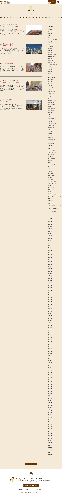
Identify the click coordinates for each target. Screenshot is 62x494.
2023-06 (50, 242)
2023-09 (50, 238)
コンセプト (34, 489)
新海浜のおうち (51, 108)
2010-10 (50, 426)
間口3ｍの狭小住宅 (52, 39)
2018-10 (50, 297)
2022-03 (50, 252)
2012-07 (50, 390)
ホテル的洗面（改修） (53, 152)
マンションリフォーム (53, 150)
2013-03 (50, 377)
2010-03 (50, 438)
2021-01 (50, 266)
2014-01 (50, 363)
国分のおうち (51, 125)
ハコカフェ (50, 156)
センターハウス (51, 160)
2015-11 (50, 334)
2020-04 (50, 280)
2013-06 (50, 372)
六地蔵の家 (50, 137)
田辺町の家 (50, 79)
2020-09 (50, 273)
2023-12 (50, 235)
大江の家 (50, 171)
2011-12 (50, 402)
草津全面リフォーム (53, 64)
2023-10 (50, 236)
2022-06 (50, 249)
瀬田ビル (50, 177)
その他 (49, 168)
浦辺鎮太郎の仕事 (52, 91)
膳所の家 (50, 71)
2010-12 (50, 423)
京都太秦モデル (51, 143)
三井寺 (49, 148)
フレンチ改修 (51, 154)
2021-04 (50, 263)
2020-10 (50, 271)
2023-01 (50, 243)
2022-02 (50, 254)
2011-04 (50, 416)
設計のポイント (51, 58)
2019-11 (50, 283)
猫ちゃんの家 (51, 173)
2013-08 (50, 370)
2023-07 (50, 240)
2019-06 (50, 289)
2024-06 (50, 229)
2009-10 (50, 447)
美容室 (49, 73)
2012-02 (50, 398)
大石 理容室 (51, 120)
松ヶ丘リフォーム (52, 185)
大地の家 (50, 121)
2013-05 (50, 374)
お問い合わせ (44, 489)
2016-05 (50, 325)
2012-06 (50, 391)
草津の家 (50, 68)
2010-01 (50, 442)
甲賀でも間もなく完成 (10, 26)
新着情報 (20, 489)
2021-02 (50, 264)
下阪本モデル (51, 147)
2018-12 (50, 296)
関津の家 (50, 37)
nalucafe (50, 170)
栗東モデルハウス (52, 100)
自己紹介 (50, 69)
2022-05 (50, 250)
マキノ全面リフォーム (53, 175)
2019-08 (50, 287)
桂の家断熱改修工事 (53, 194)
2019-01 (50, 294)
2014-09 (50, 351)
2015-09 (50, 337)
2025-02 (50, 221)
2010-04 (50, 437)
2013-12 (50, 365)
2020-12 (50, 268)
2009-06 (50, 454)
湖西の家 (50, 85)
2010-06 (50, 433)
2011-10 (50, 405)
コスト (49, 162)
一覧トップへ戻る (31, 463)
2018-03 (50, 304)
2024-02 (50, 231)
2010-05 (50, 435)
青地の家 (50, 33)
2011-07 (50, 410)
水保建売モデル (51, 93)
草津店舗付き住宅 (52, 62)
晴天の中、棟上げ (9, 45)
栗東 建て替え (51, 104)
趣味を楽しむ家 (51, 56)
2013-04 (50, 376)
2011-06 (50, 412)
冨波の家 (50, 135)
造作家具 (50, 52)
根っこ (49, 98)
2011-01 (50, 421)
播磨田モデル (51, 110)
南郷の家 (50, 131)
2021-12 (50, 257)
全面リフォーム (51, 139)
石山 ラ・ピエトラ (52, 75)
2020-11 (50, 269)
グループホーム (51, 164)
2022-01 (50, 256)
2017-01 (50, 313)
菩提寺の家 (50, 200)
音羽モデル (50, 29)
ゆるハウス (50, 166)
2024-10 (50, 224)
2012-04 (50, 395)
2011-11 (50, 403)
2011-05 (50, 414)
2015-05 (50, 343)
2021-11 (50, 259)
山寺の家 (50, 114)
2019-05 (50, 290)
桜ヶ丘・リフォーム (53, 95)
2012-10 (50, 384)
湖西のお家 (50, 87)
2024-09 (50, 226)
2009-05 (50, 456)
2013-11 (50, 367)
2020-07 (50, 276)
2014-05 (50, 356)
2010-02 (50, 440)
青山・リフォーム (52, 31)
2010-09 (50, 428)
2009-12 (50, 443)
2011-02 (50, 419)
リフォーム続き (8, 63)
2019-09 (50, 285)
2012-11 (50, 383)
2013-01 (50, 379)
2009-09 (50, 449)
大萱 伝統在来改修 (53, 118)
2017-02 (50, 311)
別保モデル (50, 133)
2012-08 (50, 388)
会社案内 (39, 489)
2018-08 (50, 301)
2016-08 (50, 322)
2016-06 (50, 323)
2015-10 (50, 336)
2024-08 (50, 228)
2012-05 (50, 393)
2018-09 (50, 299)
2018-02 (50, 306)
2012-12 (50, 381)
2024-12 (50, 223)
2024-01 (50, 233)
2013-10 (50, 369)
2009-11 (50, 445)
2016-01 (50, 330)
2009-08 (50, 450)
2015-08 (50, 339)
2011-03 (50, 417)
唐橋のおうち (51, 127)
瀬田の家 (50, 83)
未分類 (49, 106)
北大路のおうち (51, 191)
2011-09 (50, 407)
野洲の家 (50, 50)
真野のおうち (51, 187)
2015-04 (50, 344)
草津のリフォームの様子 (11, 82)
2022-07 (50, 247)
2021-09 (50, 261)
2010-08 (50, 430)
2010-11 (50, 424)
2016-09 (50, 320)
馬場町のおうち (51, 193)
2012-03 (50, 396)
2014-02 (50, 362)
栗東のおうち (51, 102)
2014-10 (50, 350)
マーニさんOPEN (9, 101)
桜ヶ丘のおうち (51, 96)
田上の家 (50, 81)
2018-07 (50, 303)
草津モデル (50, 66)
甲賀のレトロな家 (52, 77)
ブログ (24, 489)
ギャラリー (28, 489)
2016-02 (50, 329)
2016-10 (50, 318)
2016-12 (50, 315)
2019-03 (50, 292)
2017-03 (50, 310)
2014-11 (50, 348)
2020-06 (50, 278)
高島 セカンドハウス (53, 179)
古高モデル (50, 129)
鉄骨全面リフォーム (53, 42)
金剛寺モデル (51, 46)
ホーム (16, 489)
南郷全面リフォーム (53, 181)
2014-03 (50, 360)
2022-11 (50, 245)
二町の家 (50, 145)
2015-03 (50, 346)
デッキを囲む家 (51, 158)
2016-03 (50, 327)
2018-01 (50, 308)
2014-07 (50, 355)
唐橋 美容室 (51, 189)
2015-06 (50, 341)
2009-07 (50, 452)
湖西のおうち (51, 89)
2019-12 (50, 282)
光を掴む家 (50, 141)
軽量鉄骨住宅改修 (52, 54)
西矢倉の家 (50, 60)
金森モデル (50, 44)
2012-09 (50, 386)
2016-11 (50, 316)
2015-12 (50, 332)
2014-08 (50, 353)
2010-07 (50, 431)
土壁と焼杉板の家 (52, 123)
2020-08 (50, 275)
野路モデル (50, 48)
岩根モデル (50, 112)
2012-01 (50, 400)
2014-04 (50, 358)
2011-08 (50, 409)
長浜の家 (50, 41)
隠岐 (49, 35)
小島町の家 (50, 116)
